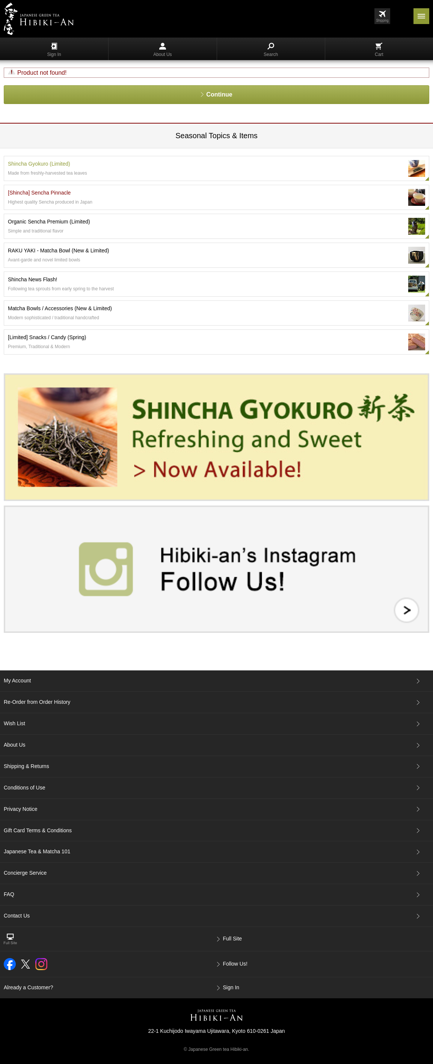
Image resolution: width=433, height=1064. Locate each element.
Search (271, 50)
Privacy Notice (20, 809)
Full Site (232, 939)
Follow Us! (235, 964)
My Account (17, 681)
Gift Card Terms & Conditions (38, 830)
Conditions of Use (24, 788)
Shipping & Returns (26, 766)
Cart (379, 50)
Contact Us (17, 916)
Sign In (54, 50)
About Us (162, 50)
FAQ (9, 894)
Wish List (14, 723)
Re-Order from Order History (37, 702)
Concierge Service (25, 873)
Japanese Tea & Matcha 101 (37, 851)
